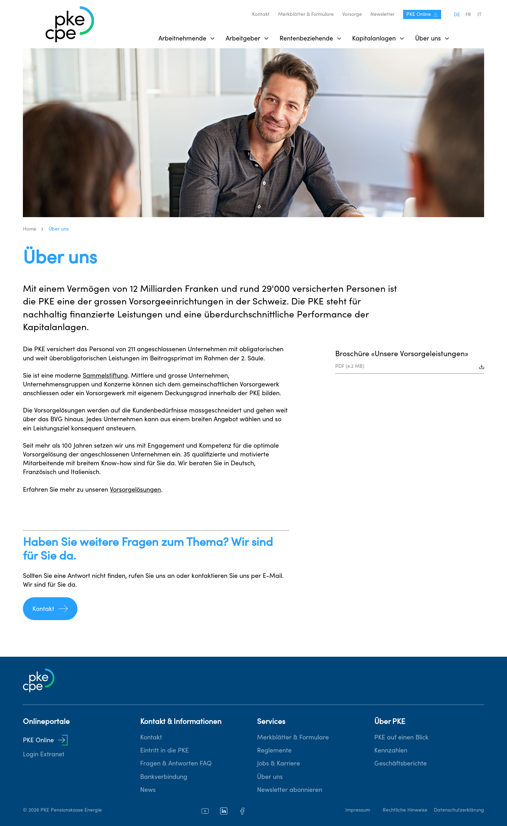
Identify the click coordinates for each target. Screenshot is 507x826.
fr (468, 14)
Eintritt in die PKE (164, 750)
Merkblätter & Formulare (306, 14)
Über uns (270, 777)
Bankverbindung (163, 777)
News (148, 790)
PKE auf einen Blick (401, 737)
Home (29, 229)
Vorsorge (352, 14)
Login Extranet (43, 754)
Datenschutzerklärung (459, 810)
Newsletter (382, 14)
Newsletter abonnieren (289, 790)
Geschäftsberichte (400, 763)
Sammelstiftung (105, 375)
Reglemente (274, 750)
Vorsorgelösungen (135, 489)
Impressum (357, 810)
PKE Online (422, 14)
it (479, 14)
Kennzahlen (390, 750)
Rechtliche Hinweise (405, 810)
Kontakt (261, 14)
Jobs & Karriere (278, 763)
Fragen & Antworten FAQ (176, 763)
